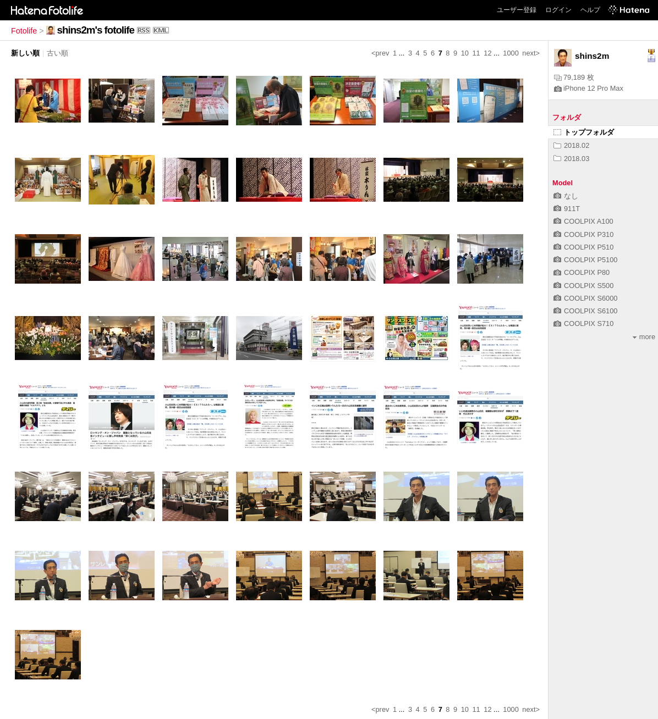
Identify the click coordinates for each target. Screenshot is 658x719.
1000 (510, 53)
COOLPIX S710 (583, 323)
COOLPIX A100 (583, 221)
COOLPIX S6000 (585, 298)
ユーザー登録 (516, 10)
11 (476, 53)
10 (465, 53)
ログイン (558, 10)
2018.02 (571, 145)
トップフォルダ (583, 132)
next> (531, 53)
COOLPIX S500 (583, 285)
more (644, 337)
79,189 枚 (574, 77)
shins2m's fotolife (95, 30)
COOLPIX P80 (581, 272)
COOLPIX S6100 (585, 311)
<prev (380, 53)
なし (565, 196)
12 (487, 53)
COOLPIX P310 (583, 234)
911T (566, 208)
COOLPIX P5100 (585, 260)
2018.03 (571, 158)
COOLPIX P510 (583, 247)
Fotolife (24, 30)
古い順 (57, 53)
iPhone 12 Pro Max (588, 88)
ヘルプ (590, 10)
